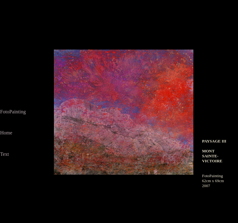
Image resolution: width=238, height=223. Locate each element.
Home (6, 132)
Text (4, 154)
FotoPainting (13, 111)
